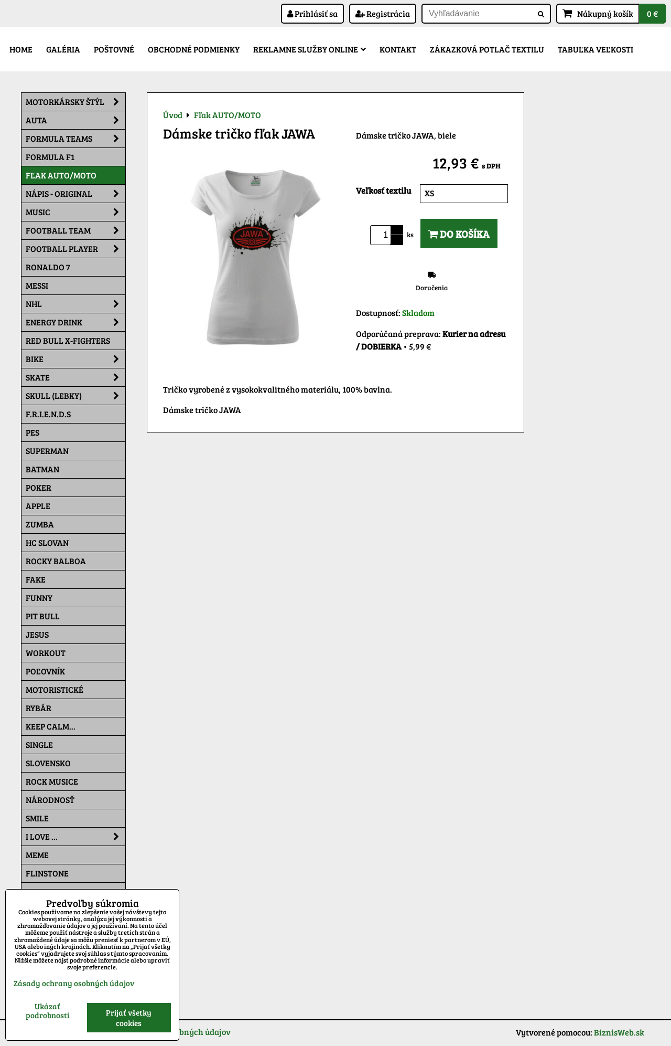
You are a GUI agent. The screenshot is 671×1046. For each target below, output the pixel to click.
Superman (47, 450)
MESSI (37, 285)
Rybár (38, 707)
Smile (37, 817)
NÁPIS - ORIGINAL (75, 194)
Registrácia (382, 13)
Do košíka (459, 233)
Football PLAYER (75, 249)
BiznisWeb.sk (619, 1032)
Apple (38, 505)
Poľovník (45, 671)
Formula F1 (50, 156)
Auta (75, 120)
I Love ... (75, 837)
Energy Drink (75, 322)
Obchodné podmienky (194, 49)
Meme (37, 854)
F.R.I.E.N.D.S (48, 413)
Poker (38, 487)
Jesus (37, 634)
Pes (32, 432)
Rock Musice (52, 781)
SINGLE (39, 744)
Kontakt (398, 49)
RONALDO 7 (48, 266)
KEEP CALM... (50, 726)
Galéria (63, 49)
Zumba (40, 524)
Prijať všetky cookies (128, 1017)
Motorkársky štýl (75, 102)
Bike (75, 359)
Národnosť (50, 799)
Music (75, 212)
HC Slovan (47, 542)
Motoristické (54, 689)
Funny (39, 597)
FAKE (36, 579)
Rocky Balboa (56, 560)
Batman (42, 468)
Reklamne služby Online (309, 49)
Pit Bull (43, 615)
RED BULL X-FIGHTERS (68, 340)
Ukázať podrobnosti (47, 1010)
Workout (46, 652)
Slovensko (48, 762)
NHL (75, 304)
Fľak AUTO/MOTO (61, 175)
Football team (75, 230)
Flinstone (47, 873)
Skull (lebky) (75, 396)
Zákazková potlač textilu (487, 49)
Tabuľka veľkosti (595, 49)
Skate (75, 377)
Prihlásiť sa (312, 13)
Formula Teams (75, 138)
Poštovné (114, 49)
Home (21, 49)
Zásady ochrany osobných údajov (74, 983)
